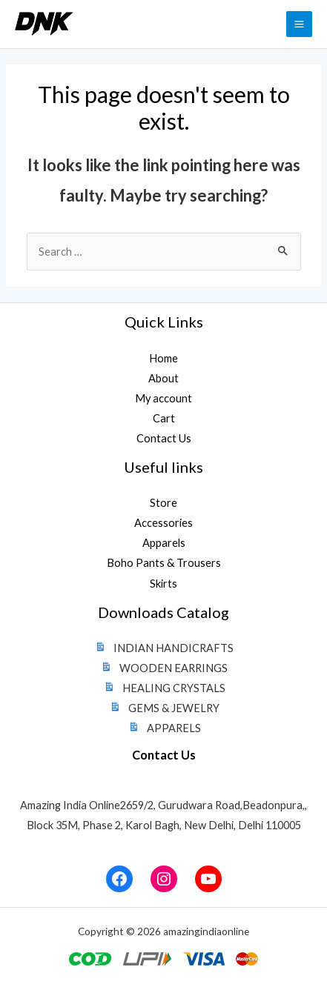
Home (163, 358)
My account (163, 398)
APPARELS (163, 728)
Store (163, 502)
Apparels (163, 542)
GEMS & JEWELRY (163, 708)
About (163, 378)
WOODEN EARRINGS (163, 668)
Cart (164, 418)
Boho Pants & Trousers (164, 563)
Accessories (163, 522)
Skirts (163, 583)
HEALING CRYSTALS (163, 688)
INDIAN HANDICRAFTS (163, 648)
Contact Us (163, 438)
